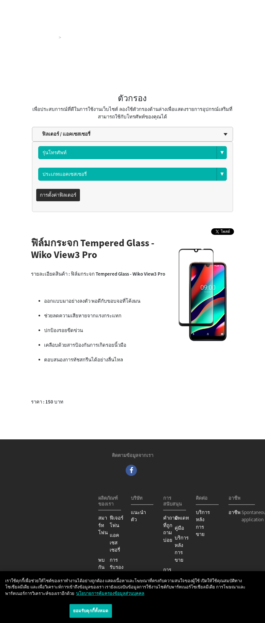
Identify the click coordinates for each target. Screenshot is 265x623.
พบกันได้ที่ (102, 567)
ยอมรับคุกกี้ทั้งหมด (90, 611)
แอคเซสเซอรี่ (115, 542)
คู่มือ (179, 528)
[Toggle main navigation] (251, 6)
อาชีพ (234, 512)
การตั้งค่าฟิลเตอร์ (58, 195)
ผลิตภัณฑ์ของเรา (38, 37)
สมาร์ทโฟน (103, 525)
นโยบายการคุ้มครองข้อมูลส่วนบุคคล (110, 593)
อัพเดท (182, 518)
